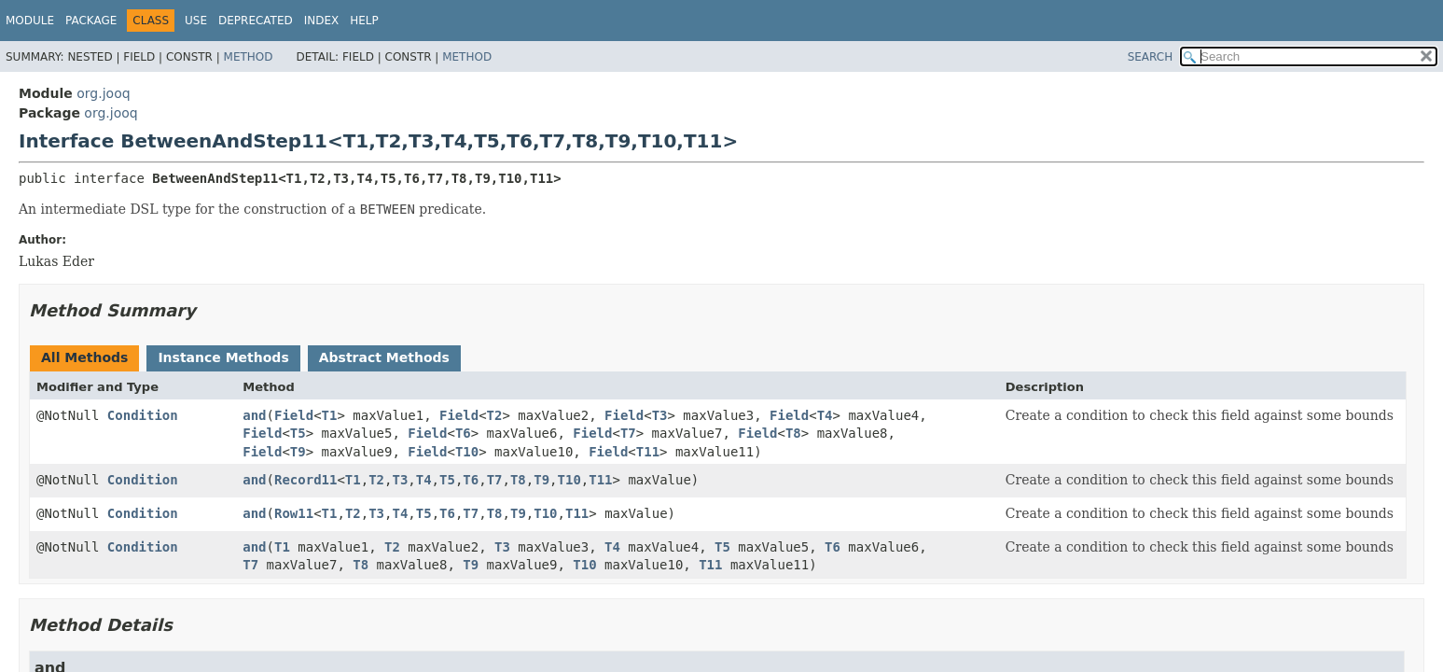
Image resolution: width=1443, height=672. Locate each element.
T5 (298, 433)
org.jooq (103, 93)
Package (91, 20)
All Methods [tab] (84, 357)
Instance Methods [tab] (223, 357)
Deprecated (255, 20)
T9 (298, 451)
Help (364, 20)
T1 (330, 415)
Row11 (293, 513)
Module (30, 20)
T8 (793, 433)
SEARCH (1150, 56)
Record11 (305, 479)
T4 (825, 415)
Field (293, 415)
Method (248, 56)
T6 (463, 433)
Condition (142, 415)
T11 (647, 451)
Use (196, 20)
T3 (660, 415)
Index (322, 20)
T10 (467, 451)
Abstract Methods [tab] (384, 357)
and (254, 415)
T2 (495, 415)
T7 (628, 433)
